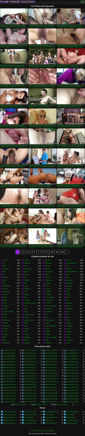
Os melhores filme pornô (73, 420)
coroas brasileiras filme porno (73, 353)
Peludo (5, 289)
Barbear (47, 266)
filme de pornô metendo (10, 376)
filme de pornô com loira (10, 362)
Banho (26, 340)
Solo (67, 291)
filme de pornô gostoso (31, 373)
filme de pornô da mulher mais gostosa (31, 367)
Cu (4, 263)
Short (5, 317)
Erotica (68, 337)
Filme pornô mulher (30, 412)
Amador (47, 289)
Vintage (26, 329)
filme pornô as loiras (20, 404)
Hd (4, 274)
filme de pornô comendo (31, 364)
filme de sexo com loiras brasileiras (10, 390)
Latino (47, 317)
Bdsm (68, 311)
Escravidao (48, 311)
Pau (25, 291)
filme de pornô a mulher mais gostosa (52, 356)
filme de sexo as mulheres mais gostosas (73, 384)
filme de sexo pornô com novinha (73, 393)
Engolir (47, 323)
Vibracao (48, 309)
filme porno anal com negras (73, 399)
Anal (25, 283)
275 (62, 252)
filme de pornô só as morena (73, 379)
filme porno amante (51, 399)
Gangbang (69, 340)
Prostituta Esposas (30, 303)
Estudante (6, 326)
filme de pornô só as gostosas (52, 379)
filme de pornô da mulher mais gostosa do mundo (52, 367)
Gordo (47, 329)
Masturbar (48, 277)
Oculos (68, 329)
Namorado (6, 291)
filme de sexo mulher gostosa (31, 393)
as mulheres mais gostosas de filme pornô (73, 350)
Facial (5, 297)
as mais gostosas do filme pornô (52, 350)
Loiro (67, 266)
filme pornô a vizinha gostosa (31, 399)
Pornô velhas (70, 414)
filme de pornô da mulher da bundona (10, 367)
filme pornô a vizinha (9, 399)
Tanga (26, 311)
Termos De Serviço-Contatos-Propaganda (42, 430)
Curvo (5, 309)
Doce (47, 286)
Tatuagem (48, 294)
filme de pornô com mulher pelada (73, 362)
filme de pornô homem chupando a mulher (52, 373)
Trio (25, 277)
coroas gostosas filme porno (10, 356)
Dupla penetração (51, 326)
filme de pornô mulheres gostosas (73, 376)
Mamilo (47, 331)
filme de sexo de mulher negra (73, 390)
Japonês (69, 286)
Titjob (47, 340)
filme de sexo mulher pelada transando (52, 393)
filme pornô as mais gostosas (41, 404)
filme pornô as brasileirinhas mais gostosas (31, 401)
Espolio (47, 269)
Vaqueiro (69, 269)
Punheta (69, 303)
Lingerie (26, 289)
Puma (5, 331)
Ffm (67, 314)
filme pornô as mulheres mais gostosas (62, 404)
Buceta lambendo (71, 272)
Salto (67, 317)
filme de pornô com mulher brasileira (31, 362)
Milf (4, 272)
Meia (67, 277)
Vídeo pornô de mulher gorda (52, 417)
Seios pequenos (71, 263)
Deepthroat (6, 286)
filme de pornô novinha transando (10, 379)
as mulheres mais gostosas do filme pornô (10, 353)
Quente (26, 274)
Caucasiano (49, 300)
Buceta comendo (50, 306)
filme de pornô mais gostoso (73, 373)
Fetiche (5, 334)
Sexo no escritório (51, 337)
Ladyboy (48, 334)
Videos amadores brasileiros (52, 423)
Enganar (69, 323)
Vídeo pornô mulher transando (31, 420)
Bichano (47, 260)
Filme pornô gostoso (17, 1)
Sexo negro (48, 420)
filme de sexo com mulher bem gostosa (31, 390)
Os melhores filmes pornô (52, 412)
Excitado (27, 280)
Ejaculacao (48, 280)
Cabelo (5, 323)
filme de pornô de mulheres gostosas (73, 370)
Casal (68, 297)
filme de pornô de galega (10, 370)
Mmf (25, 309)
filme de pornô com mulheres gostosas (10, 364)
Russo (5, 314)
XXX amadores (29, 417)
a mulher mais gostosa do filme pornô (10, 350)
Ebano (26, 323)
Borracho (6, 269)
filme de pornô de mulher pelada (52, 370)
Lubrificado (6, 320)
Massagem (69, 326)
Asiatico (5, 277)
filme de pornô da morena (52, 364)
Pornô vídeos (70, 417)
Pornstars (48, 291)
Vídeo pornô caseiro (9, 412)
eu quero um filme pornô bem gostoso (31, 356)
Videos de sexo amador (10, 414)
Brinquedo (69, 280)
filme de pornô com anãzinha (52, 359)
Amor (26, 331)
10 (52, 252)
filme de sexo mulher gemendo (10, 393)
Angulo (26, 294)
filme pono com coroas (52, 396)
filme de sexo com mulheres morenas (52, 390)
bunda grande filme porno (52, 353)
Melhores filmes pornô (10, 417)
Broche (5, 260)
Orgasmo (69, 331)
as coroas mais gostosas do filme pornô (31, 350)
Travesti (26, 334)
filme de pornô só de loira (73, 381)
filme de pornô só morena (52, 384)
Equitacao (48, 263)
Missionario (27, 269)
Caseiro (5, 306)
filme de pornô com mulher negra (52, 362)
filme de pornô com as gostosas (73, 359)
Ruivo (68, 274)
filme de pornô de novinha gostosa (10, 373)
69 (46, 314)
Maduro (68, 334)
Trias (25, 266)
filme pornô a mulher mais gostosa (73, 396)
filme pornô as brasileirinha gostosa (10, 401)
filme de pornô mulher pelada (52, 376)
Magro (5, 300)
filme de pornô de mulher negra (31, 370)
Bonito (26, 272)
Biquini (68, 320)
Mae (4, 303)
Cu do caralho (49, 297)
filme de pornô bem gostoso (10, 359)
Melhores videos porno (10, 420)
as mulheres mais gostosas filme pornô (31, 353)
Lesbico (47, 283)
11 (57, 252)
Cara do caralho (8, 311)
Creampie (27, 337)
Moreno (26, 260)
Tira (4, 283)
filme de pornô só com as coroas (10, 381)
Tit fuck (5, 329)
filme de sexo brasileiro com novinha (10, 387)
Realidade (69, 309)
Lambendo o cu (29, 320)
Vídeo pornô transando (31, 414)
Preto (68, 294)
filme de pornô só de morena (10, 384)
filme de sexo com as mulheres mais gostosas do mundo (73, 387)
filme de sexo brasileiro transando (31, 387)
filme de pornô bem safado (31, 359)
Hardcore (27, 263)
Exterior (5, 294)
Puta (4, 280)
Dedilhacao (69, 283)
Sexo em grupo (29, 314)
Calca (26, 286)
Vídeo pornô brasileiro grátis (31, 423)
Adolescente (49, 272)
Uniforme (27, 343)
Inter (25, 297)
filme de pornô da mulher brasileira (73, 364)
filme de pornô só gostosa (31, 384)
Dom (25, 306)
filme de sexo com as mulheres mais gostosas (52, 387)
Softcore (69, 306)
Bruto (26, 326)
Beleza (47, 274)
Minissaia (48, 343)
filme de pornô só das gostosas (52, 381)
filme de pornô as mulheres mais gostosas (73, 356)
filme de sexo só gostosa (31, 396)
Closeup (26, 300)
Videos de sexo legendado (10, 423)
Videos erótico (49, 414)
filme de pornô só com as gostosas (31, 381)
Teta (4, 266)
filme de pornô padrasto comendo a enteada (31, 379)
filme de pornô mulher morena (31, 376)
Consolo (47, 303)
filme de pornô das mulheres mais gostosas (73, 367)
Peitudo (68, 260)
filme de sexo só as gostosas (10, 396)
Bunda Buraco (49, 320)
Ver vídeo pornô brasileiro (73, 412)
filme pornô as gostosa (73, 401)
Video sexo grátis (71, 423)
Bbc (67, 300)
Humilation (6, 343)
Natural (68, 289)
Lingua (26, 317)
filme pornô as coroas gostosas (52, 401)
